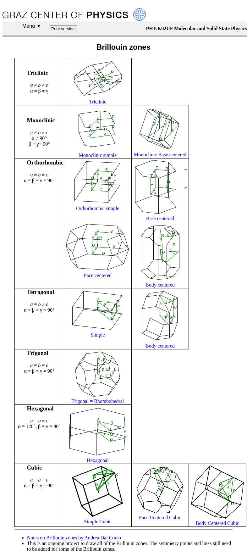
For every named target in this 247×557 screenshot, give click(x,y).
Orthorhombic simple (97, 208)
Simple (98, 334)
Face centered (98, 275)
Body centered (160, 284)
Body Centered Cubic (217, 523)
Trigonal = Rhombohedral (98, 401)
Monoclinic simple (98, 155)
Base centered (160, 218)
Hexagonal (97, 460)
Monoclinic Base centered (160, 154)
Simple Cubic (98, 521)
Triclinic (98, 101)
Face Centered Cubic (160, 517)
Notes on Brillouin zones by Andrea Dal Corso (74, 537)
